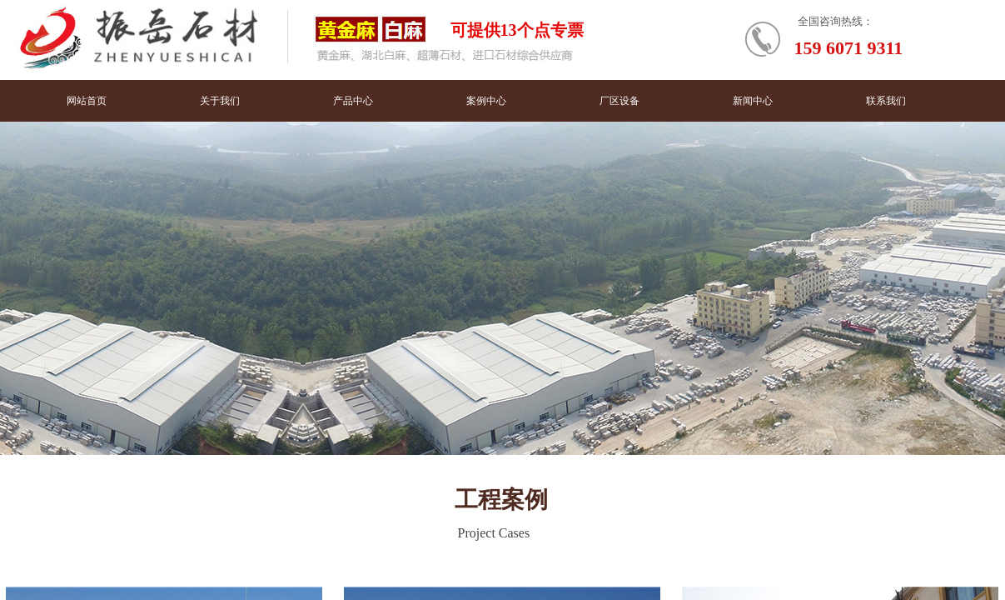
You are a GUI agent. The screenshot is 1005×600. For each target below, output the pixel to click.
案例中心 (486, 101)
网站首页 (87, 101)
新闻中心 (753, 101)
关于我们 (220, 101)
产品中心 (353, 101)
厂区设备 (619, 101)
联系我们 (886, 101)
